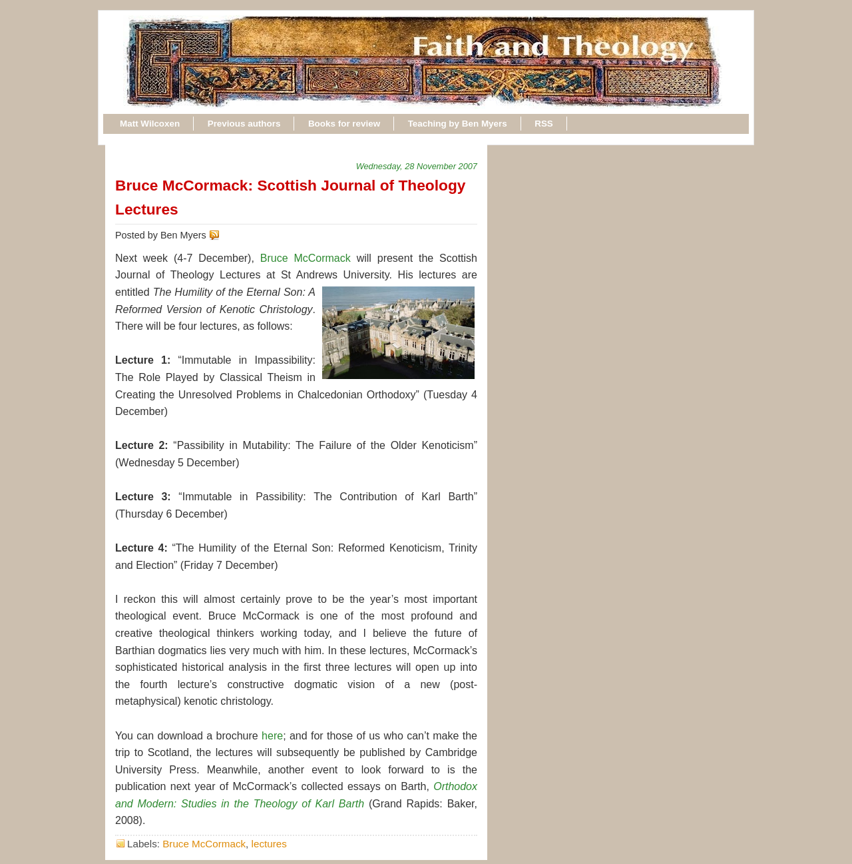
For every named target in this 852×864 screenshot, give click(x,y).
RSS (543, 124)
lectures (269, 843)
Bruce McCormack (305, 258)
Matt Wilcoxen (150, 124)
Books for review (344, 124)
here (272, 735)
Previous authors (244, 124)
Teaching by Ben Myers (457, 124)
